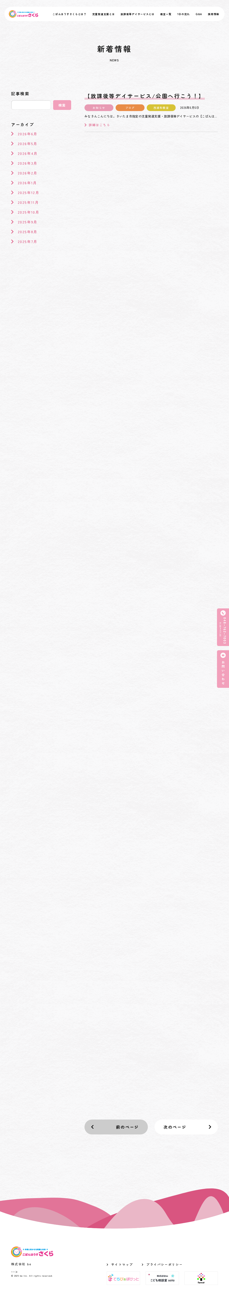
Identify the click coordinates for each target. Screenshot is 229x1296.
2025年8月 (28, 231)
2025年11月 (28, 202)
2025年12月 (28, 192)
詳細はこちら (97, 125)
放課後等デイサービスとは (137, 14)
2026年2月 (28, 173)
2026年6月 (28, 133)
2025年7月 (28, 241)
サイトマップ (122, 1264)
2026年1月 (27, 182)
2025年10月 (28, 212)
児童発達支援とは (103, 14)
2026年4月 (28, 153)
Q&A (199, 14)
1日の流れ (183, 14)
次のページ (175, 1127)
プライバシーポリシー (164, 1264)
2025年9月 (28, 222)
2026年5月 (28, 143)
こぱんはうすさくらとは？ (69, 14)
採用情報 (213, 14)
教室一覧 (166, 14)
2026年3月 (28, 163)
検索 (62, 105)
